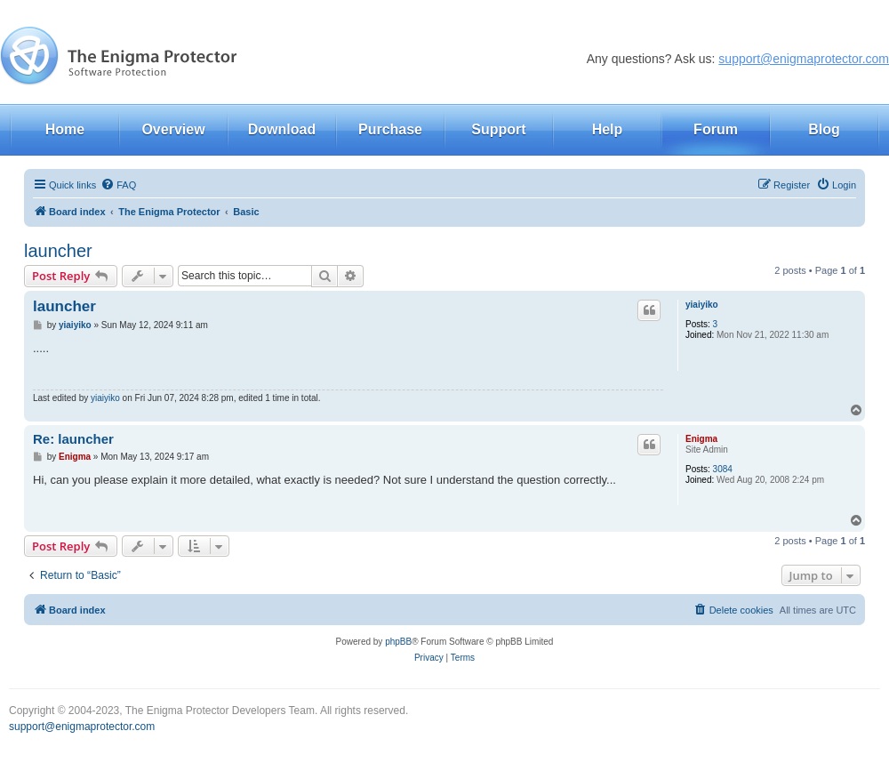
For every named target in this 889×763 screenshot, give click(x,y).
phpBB (398, 642)
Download (282, 129)
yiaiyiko (701, 304)
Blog (824, 129)
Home (64, 129)
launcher (58, 251)
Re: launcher (73, 438)
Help (607, 129)
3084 (723, 469)
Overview (172, 129)
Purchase (390, 129)
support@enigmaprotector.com (803, 59)
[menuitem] (118, 185)
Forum (715, 129)
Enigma (701, 439)
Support (498, 129)
